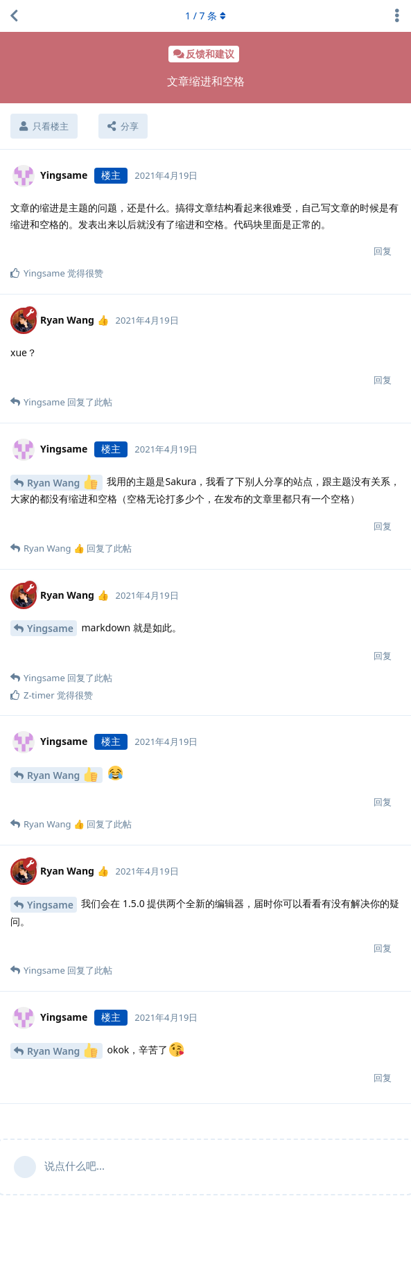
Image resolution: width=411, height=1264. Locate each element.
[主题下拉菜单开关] (397, 16)
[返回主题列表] (14, 16)
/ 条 (205, 15)
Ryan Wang (62, 482)
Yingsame (50, 628)
